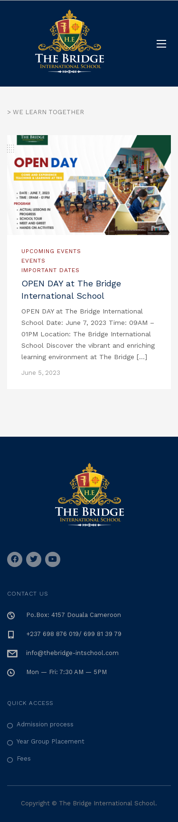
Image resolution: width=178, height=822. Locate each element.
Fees (24, 758)
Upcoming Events (51, 251)
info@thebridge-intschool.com (72, 652)
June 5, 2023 (40, 372)
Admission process (45, 724)
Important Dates (50, 270)
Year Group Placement (50, 741)
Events (33, 260)
